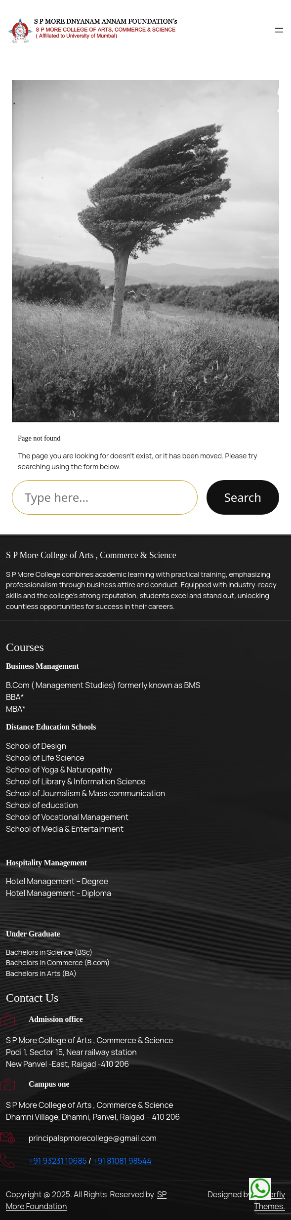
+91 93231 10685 (58, 1160)
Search (242, 497)
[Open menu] (279, 30)
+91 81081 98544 (122, 1160)
